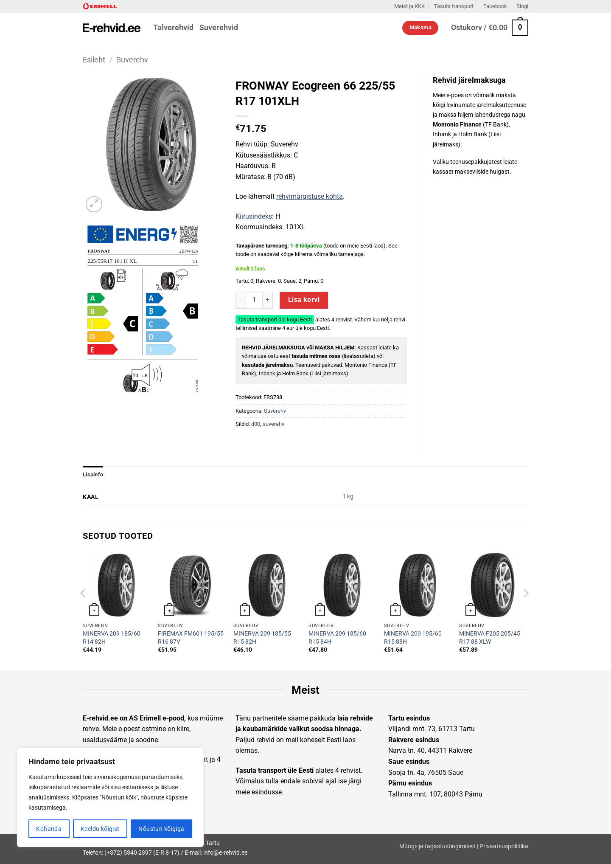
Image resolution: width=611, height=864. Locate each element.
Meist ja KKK (409, 6)
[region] (110, 797)
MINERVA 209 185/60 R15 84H (337, 637)
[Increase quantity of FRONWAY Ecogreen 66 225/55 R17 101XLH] (268, 300)
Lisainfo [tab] (93, 474)
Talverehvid (173, 27)
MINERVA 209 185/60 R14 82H (111, 637)
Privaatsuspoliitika (503, 846)
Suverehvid (218, 27)
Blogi (522, 6)
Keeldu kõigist (100, 828)
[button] (489, 27)
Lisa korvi (304, 300)
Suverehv (132, 59)
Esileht (94, 59)
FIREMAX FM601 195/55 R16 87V (191, 637)
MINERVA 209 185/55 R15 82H (262, 637)
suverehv (273, 424)
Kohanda (49, 828)
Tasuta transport (454, 6)
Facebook (495, 6)
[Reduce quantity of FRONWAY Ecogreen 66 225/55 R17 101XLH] (240, 300)
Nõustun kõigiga (161, 828)
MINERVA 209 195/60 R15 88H (413, 637)
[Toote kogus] (254, 300)
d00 (255, 424)
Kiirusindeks (253, 216)
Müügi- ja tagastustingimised (437, 846)
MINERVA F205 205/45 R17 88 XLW (489, 637)
